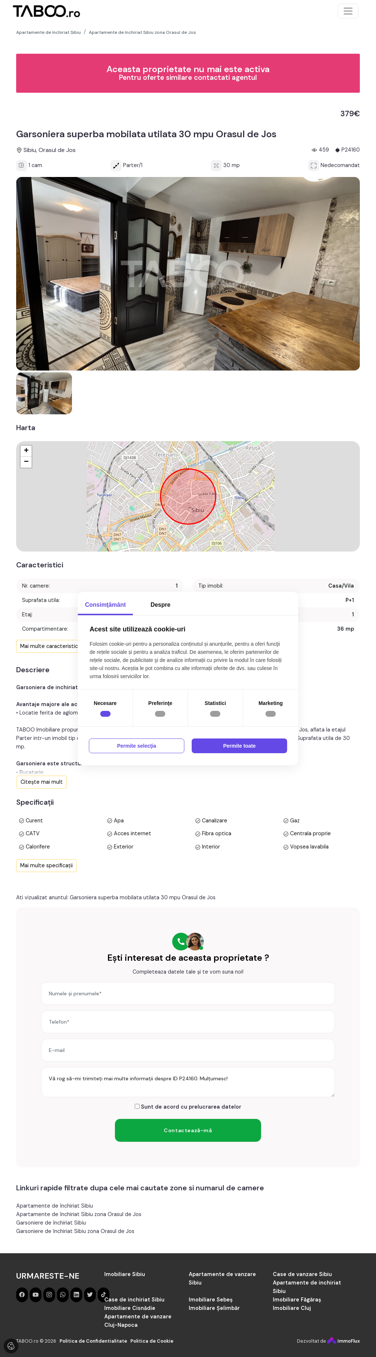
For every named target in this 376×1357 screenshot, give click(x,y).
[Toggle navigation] (348, 11)
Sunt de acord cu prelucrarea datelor (188, 1106)
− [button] (26, 462)
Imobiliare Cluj (292, 1308)
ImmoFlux (343, 1341)
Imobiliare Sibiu (124, 1274)
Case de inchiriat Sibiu (134, 1299)
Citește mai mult (42, 782)
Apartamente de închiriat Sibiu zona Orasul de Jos (78, 1214)
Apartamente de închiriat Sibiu (54, 1205)
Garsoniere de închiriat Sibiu (51, 1222)
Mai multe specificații (46, 865)
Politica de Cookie (151, 1341)
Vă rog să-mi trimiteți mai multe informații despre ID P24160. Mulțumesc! (188, 1082)
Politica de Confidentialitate (93, 1341)
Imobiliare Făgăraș (297, 1299)
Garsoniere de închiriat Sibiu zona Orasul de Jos (75, 1231)
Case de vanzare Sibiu (302, 1274)
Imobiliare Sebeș (211, 1299)
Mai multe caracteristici (49, 646)
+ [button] (26, 451)
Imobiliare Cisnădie (129, 1308)
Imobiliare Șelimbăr (214, 1308)
